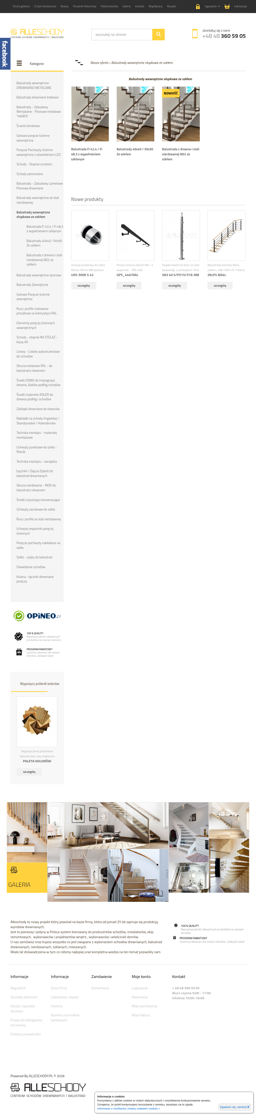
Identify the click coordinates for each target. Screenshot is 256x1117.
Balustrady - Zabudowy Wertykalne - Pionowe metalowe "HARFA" (38, 111)
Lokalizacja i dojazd (64, 997)
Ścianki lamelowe (28, 125)
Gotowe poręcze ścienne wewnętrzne (33, 138)
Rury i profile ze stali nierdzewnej (38, 519)
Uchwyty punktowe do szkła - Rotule (36, 449)
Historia (56, 1006)
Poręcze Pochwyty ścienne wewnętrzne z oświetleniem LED (38, 152)
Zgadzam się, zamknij (234, 1107)
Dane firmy (59, 987)
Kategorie (37, 63)
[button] (208, 6)
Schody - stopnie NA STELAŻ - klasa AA (37, 339)
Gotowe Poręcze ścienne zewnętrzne (33, 297)
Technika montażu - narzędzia (36, 461)
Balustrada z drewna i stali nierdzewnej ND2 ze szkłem (44, 260)
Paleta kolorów (109, 6)
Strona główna (21, 6)
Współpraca (155, 6)
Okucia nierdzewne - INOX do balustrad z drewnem (36, 487)
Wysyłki (171, 6)
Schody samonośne (29, 173)
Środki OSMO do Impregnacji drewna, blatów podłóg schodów (38, 383)
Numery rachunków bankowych (65, 1017)
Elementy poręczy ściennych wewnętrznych (35, 325)
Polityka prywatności (25, 1034)
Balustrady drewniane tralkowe (37, 97)
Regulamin (18, 987)
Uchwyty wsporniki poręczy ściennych (35, 531)
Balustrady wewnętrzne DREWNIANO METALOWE (34, 85)
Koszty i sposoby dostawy (22, 1008)
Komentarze (100, 987)
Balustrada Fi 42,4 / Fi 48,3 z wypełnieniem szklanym (44, 229)
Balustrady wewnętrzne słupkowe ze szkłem (33, 214)
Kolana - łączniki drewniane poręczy (35, 579)
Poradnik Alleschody (84, 6)
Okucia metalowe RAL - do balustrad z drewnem (34, 368)
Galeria (126, 6)
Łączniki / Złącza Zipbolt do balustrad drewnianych (34, 473)
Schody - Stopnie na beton (34, 164)
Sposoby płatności (23, 997)
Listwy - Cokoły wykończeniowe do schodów (38, 354)
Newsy (64, 6)
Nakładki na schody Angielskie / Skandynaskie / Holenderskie (37, 421)
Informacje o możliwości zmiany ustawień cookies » (128, 1108)
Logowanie (140, 987)
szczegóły (29, 771)
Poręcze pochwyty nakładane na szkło (38, 545)
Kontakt (139, 6)
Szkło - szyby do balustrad (34, 557)
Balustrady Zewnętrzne (32, 284)
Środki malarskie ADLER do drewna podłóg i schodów (34, 397)
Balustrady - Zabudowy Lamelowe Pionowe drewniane (39, 186)
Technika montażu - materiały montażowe (36, 435)
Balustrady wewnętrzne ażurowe (38, 275)
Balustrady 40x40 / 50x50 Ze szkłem (44, 243)
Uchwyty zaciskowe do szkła (35, 509)
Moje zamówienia (144, 1006)
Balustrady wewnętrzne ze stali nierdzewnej (37, 200)
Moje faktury (141, 1015)
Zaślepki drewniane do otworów (38, 408)
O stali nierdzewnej (45, 6)
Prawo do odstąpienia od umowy (26, 1022)
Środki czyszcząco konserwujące (38, 499)
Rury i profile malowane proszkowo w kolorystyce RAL (36, 311)
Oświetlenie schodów (31, 566)
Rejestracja (140, 997)
